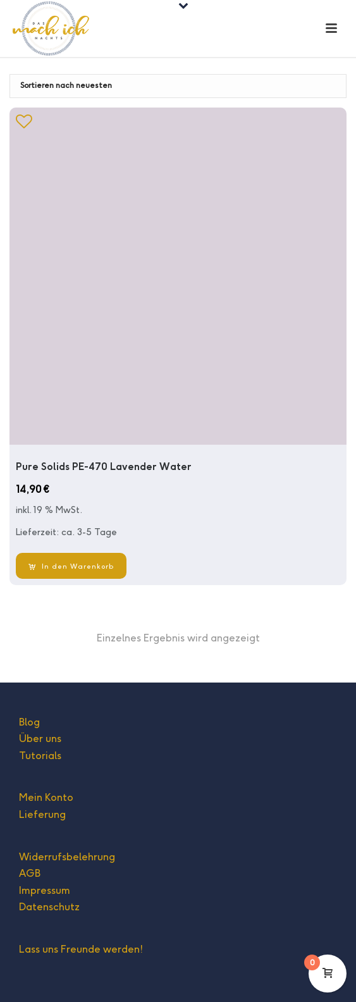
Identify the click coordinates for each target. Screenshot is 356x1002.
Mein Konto (46, 797)
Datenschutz (49, 906)
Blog (29, 722)
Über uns (40, 738)
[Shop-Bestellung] (178, 86)
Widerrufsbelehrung (67, 856)
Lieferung (42, 814)
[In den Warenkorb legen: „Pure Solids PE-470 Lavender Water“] (71, 566)
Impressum (44, 890)
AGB (29, 873)
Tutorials (40, 755)
